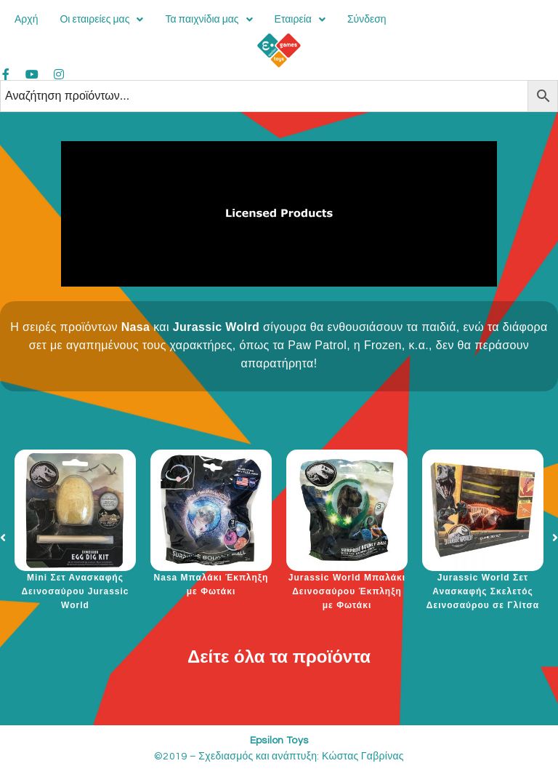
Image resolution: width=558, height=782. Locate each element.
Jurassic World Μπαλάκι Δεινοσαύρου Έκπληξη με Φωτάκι (346, 591)
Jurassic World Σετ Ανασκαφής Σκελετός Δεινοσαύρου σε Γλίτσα (482, 591)
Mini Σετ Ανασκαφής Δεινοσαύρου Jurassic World (75, 591)
